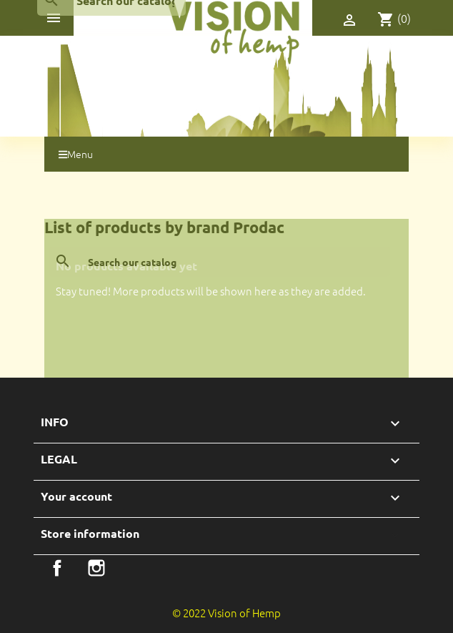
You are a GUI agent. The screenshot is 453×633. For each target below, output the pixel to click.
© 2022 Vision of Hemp (226, 612)
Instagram (96, 567)
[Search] (219, 262)
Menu (76, 154)
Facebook (57, 567)
